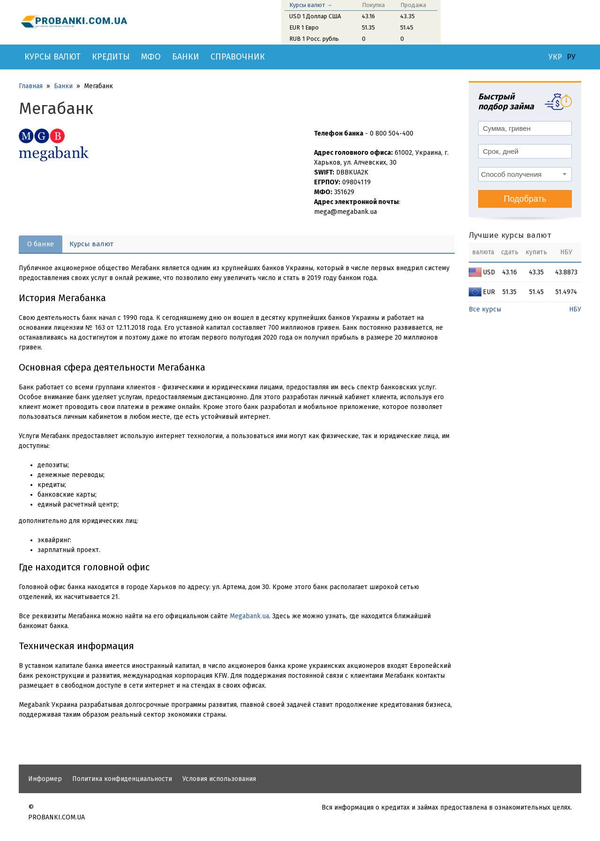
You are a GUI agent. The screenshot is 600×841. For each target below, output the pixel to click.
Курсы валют (52, 57)
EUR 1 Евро (304, 27)
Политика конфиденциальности (122, 779)
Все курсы (485, 309)
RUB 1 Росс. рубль (314, 38)
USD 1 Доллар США (315, 16)
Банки (185, 57)
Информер (45, 779)
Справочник (237, 57)
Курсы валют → (310, 4)
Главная (31, 86)
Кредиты (111, 57)
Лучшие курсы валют (510, 235)
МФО (151, 57)
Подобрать (525, 199)
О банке (40, 244)
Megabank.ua (249, 616)
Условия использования (219, 779)
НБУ (575, 309)
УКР (555, 57)
